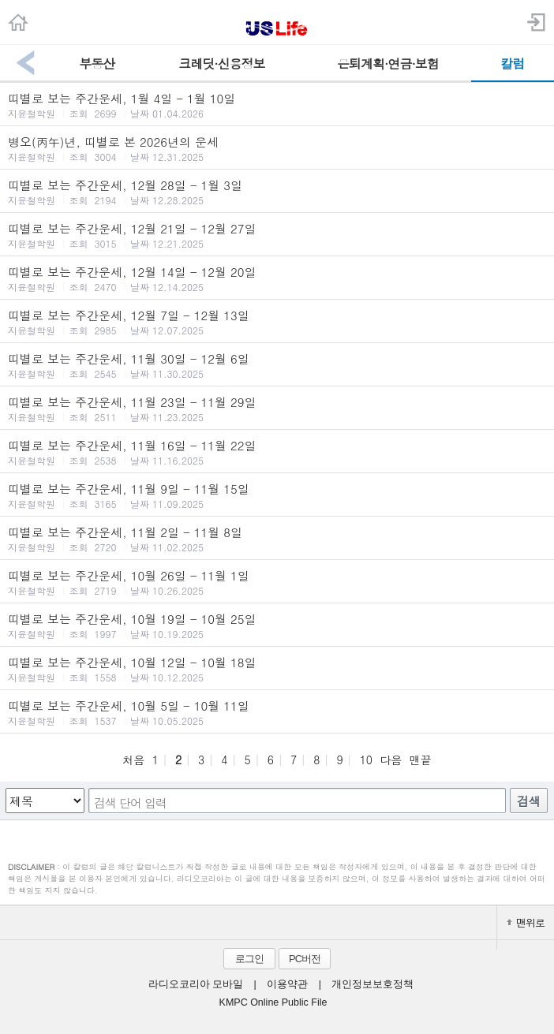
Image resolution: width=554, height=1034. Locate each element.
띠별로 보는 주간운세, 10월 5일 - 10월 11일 (277, 712)
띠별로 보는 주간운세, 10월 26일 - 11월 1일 (277, 582)
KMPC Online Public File (273, 1002)
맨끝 (421, 759)
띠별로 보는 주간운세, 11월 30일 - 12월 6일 (277, 365)
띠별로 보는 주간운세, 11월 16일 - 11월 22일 (277, 452)
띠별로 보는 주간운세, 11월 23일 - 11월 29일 (277, 409)
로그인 (249, 959)
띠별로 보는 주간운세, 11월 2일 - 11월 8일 (277, 539)
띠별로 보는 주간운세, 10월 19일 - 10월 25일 (277, 625)
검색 (529, 801)
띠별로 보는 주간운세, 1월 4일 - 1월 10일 (277, 105)
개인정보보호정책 (372, 984)
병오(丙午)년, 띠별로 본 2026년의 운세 (277, 148)
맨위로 (526, 922)
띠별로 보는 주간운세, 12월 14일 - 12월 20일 (277, 278)
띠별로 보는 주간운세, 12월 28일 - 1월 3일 (277, 192)
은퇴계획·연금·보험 (388, 63)
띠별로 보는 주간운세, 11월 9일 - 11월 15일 (277, 495)
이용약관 (287, 984)
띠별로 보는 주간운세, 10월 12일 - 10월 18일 (277, 669)
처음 (133, 759)
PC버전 (304, 959)
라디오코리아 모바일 (195, 984)
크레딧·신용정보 (221, 63)
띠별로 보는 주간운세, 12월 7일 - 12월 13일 (277, 322)
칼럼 (512, 63)
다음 (391, 759)
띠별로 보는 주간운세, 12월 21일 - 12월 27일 (277, 235)
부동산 (96, 63)
